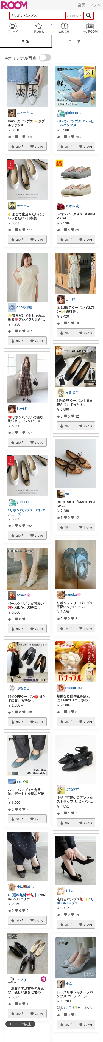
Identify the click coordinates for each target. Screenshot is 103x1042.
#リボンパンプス (20, 510)
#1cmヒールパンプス (75, 123)
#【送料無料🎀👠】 (23, 895)
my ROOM (90, 28)
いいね (39, 146)
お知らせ (64, 28)
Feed (13, 28)
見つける (39, 28)
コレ (19, 146)
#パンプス (70, 903)
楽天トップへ (89, 5)
